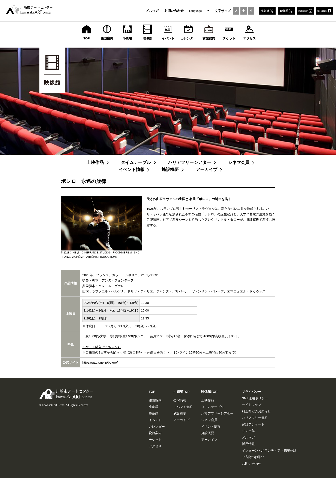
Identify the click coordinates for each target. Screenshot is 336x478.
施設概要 (170, 169)
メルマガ (152, 10)
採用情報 (248, 444)
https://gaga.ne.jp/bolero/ (100, 362)
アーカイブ (206, 169)
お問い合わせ (174, 10)
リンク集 (248, 431)
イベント (155, 420)
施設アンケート (253, 424)
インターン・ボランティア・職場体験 (269, 450)
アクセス (155, 446)
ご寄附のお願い (253, 457)
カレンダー (157, 426)
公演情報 (179, 400)
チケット (155, 439)
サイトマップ (251, 404)
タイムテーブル (136, 162)
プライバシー (251, 391)
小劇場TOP (181, 391)
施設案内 (155, 400)
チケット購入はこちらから (101, 347)
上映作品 (95, 162)
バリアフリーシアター (189, 162)
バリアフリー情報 (255, 418)
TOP (152, 391)
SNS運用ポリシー (255, 398)
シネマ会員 (238, 162)
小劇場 (153, 407)
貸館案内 (155, 433)
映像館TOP (209, 391)
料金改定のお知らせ (256, 411)
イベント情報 (131, 169)
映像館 (153, 413)
